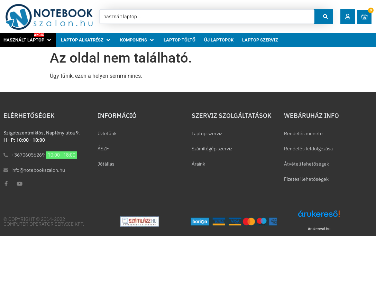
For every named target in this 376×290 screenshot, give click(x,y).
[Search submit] (325, 16)
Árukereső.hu (319, 229)
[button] (347, 16)
